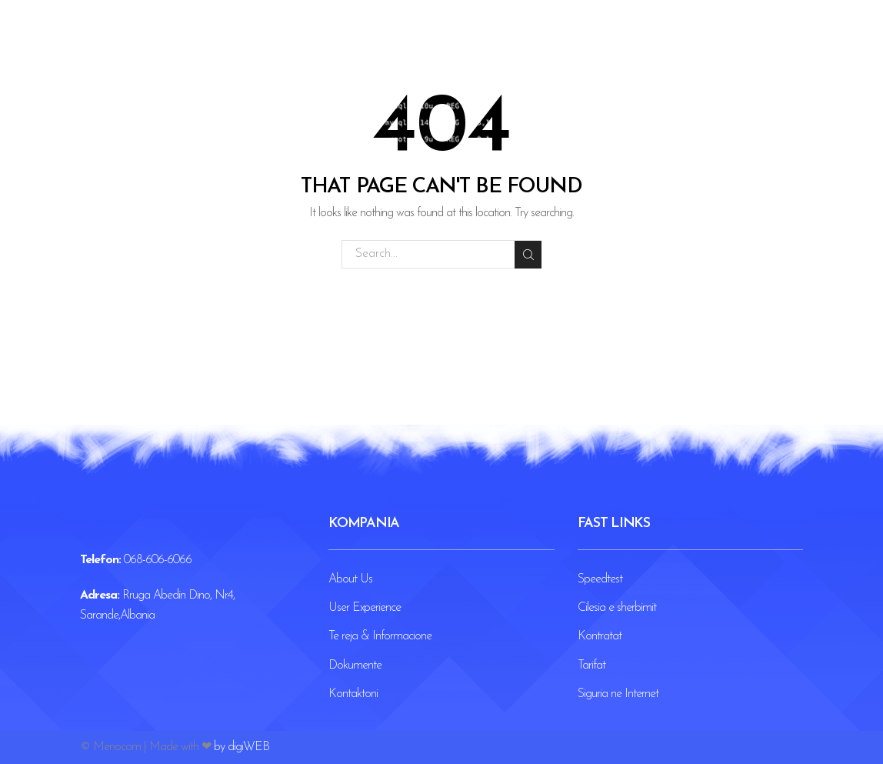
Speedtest (600, 579)
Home (342, 46)
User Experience (364, 608)
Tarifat (591, 665)
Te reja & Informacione (380, 636)
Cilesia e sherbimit (617, 608)
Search (527, 254)
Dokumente (355, 665)
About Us (350, 579)
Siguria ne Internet (618, 694)
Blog (462, 46)
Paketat (403, 46)
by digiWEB (241, 747)
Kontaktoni (535, 46)
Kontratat (599, 636)
